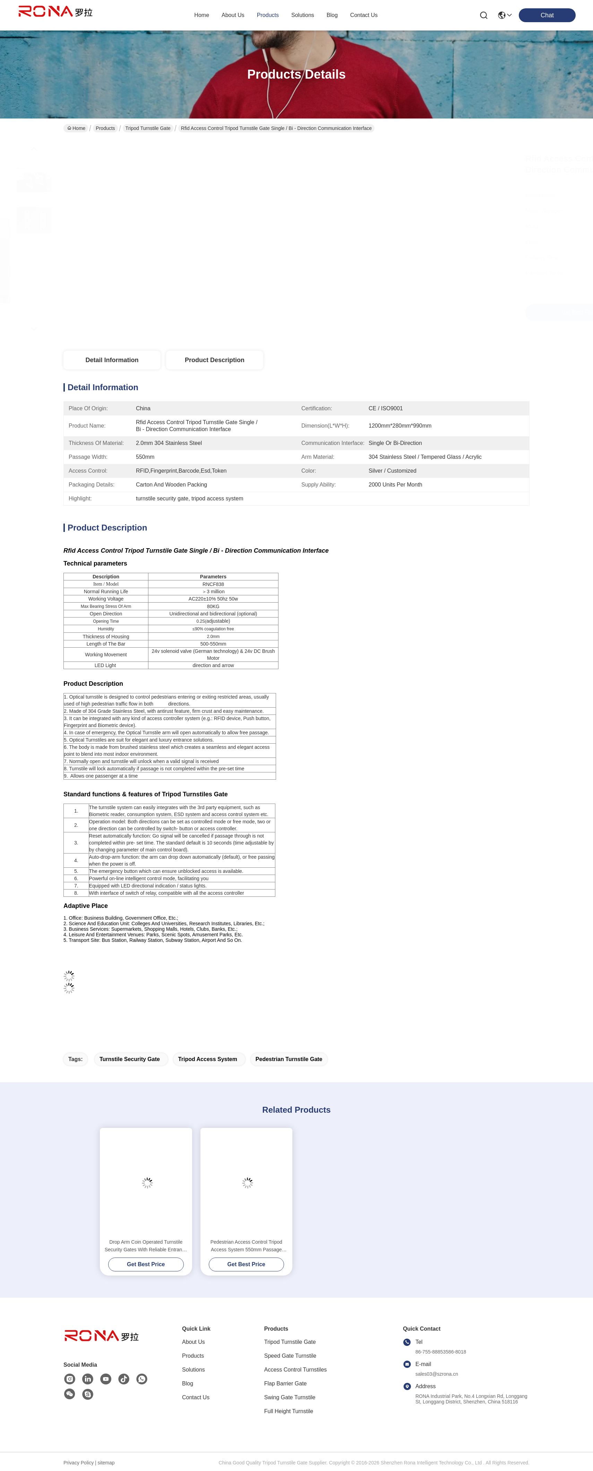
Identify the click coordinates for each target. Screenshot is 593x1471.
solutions (302, 15)
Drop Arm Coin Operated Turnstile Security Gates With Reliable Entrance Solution (146, 1246)
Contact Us (195, 1397)
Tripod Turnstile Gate (148, 128)
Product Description (214, 360)
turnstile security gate (130, 1059)
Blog (187, 1383)
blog (332, 15)
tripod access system (207, 1059)
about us (233, 15)
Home (201, 15)
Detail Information (111, 360)
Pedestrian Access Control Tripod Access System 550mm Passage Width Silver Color (246, 1246)
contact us (364, 15)
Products (105, 128)
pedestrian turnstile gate (289, 1059)
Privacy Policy (78, 1462)
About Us (193, 1342)
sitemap (106, 1462)
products (268, 15)
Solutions (193, 1370)
